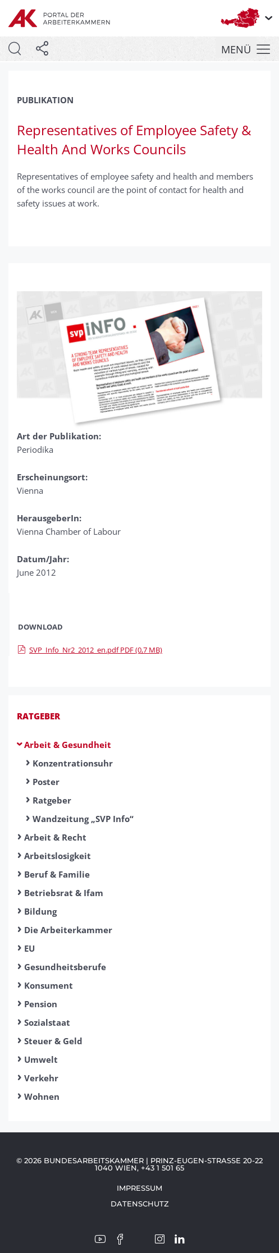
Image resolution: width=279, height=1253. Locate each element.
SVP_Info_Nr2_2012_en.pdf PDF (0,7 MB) (90, 650)
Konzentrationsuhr (73, 763)
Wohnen (42, 1096)
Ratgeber (38, 716)
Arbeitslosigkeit (57, 855)
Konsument (48, 985)
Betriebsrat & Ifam (63, 892)
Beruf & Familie (57, 874)
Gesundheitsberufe (65, 966)
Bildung (40, 911)
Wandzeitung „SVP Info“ (83, 818)
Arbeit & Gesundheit (67, 744)
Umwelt (41, 1059)
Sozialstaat (47, 1022)
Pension (40, 1003)
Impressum (139, 1187)
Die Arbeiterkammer (68, 929)
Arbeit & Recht (55, 837)
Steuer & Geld (53, 1041)
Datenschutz (140, 1203)
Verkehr (41, 1078)
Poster (46, 781)
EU (29, 948)
